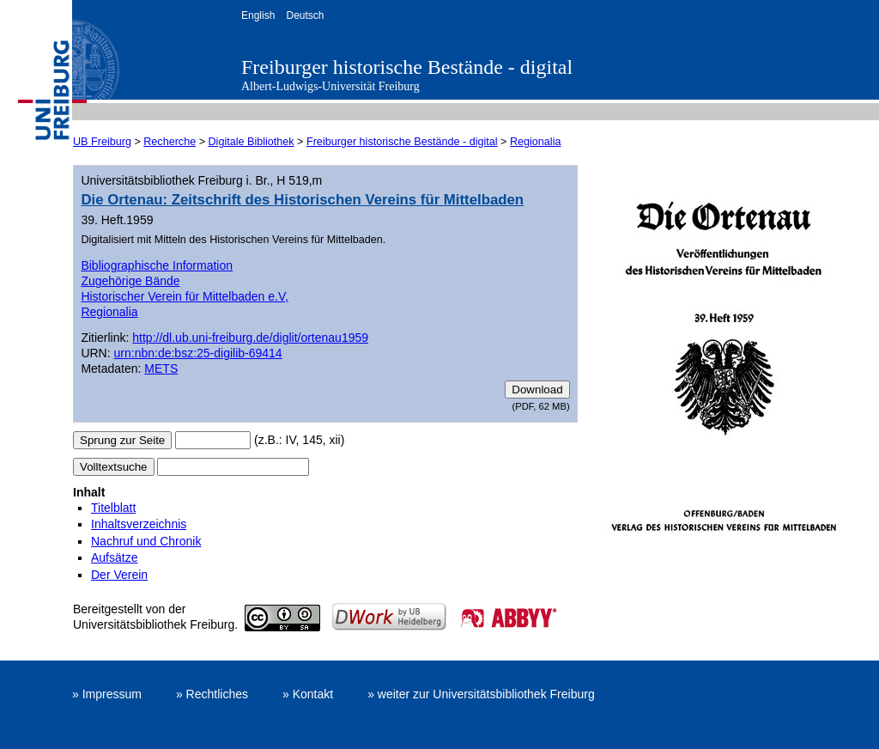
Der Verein (119, 575)
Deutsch (305, 15)
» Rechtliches (212, 694)
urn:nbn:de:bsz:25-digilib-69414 (198, 353)
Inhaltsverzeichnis (138, 524)
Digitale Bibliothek (251, 142)
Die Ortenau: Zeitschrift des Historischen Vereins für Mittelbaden (302, 200)
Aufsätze (114, 557)
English (258, 15)
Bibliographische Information (157, 265)
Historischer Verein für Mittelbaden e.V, (184, 296)
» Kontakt (307, 694)
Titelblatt (113, 508)
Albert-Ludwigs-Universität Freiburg (330, 86)
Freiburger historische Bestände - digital (407, 67)
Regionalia (535, 142)
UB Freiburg (102, 142)
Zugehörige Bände (130, 281)
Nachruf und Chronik (146, 541)
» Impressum (107, 694)
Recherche (169, 142)
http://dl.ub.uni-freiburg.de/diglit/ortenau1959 (250, 337)
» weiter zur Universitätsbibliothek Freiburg (481, 694)
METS (161, 368)
